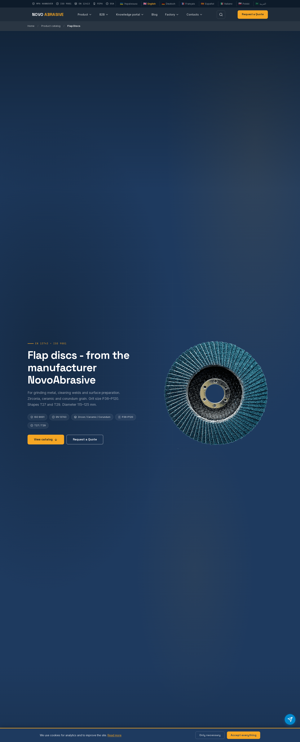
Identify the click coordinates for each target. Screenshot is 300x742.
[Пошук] (221, 14)
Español (207, 3)
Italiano (226, 3)
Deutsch (168, 3)
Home (31, 25)
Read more (114, 735)
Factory (172, 14)
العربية (260, 3)
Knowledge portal (130, 14)
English (149, 3)
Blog (154, 14)
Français (188, 3)
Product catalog (50, 25)
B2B (103, 14)
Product (85, 14)
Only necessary (210, 735)
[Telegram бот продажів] (290, 719)
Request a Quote (253, 14)
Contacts (195, 14)
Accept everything (243, 735)
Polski (243, 3)
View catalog (46, 439)
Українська (128, 3)
